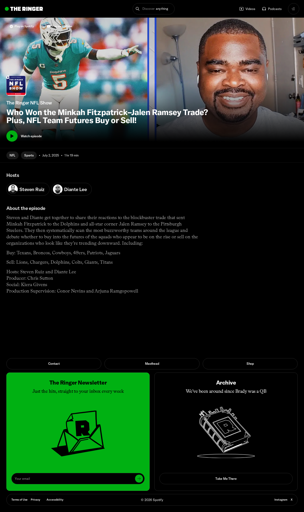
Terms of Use (19, 499)
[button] (154, 8)
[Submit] (139, 479)
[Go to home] (24, 9)
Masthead (152, 364)
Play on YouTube (59, 26)
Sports (29, 155)
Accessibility (55, 499)
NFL (12, 155)
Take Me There (225, 479)
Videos (247, 8)
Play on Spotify (22, 26)
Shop (250, 364)
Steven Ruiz (26, 189)
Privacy (35, 499)
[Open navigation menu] (293, 8)
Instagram (280, 499)
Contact (54, 364)
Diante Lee (70, 189)
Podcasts (272, 8)
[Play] (12, 136)
